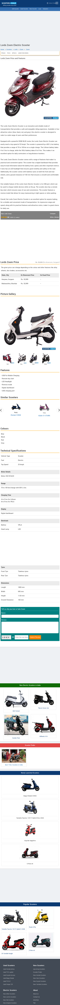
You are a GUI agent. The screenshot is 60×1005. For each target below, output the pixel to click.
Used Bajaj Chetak (8, 978)
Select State (51, 3)
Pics (8, 53)
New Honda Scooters (39, 975)
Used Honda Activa (8, 969)
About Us (35, 994)
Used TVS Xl (6, 981)
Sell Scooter (15, 9)
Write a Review (54, 217)
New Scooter (33, 9)
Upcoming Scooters (39, 969)
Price (3, 53)
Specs (14, 53)
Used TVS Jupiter (8, 972)
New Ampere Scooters (10, 1003)
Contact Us (36, 997)
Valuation (45, 9)
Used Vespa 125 (8, 984)
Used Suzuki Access (9, 975)
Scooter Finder (30, 745)
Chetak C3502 (16, 415)
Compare (52, 214)
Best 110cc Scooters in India (14, 757)
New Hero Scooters (39, 978)
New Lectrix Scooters (9, 997)
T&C (34, 1003)
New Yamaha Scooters (40, 984)
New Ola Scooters (8, 1000)
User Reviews (23, 53)
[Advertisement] (30, 27)
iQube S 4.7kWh (44, 416)
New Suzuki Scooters (39, 981)
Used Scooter (24, 9)
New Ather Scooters (9, 994)
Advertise (36, 1000)
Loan (39, 9)
